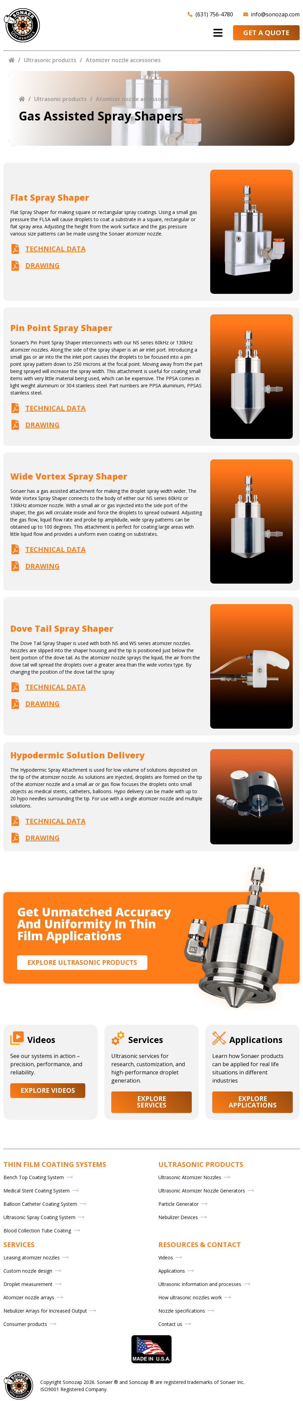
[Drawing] (15, 266)
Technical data (55, 248)
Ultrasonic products (50, 60)
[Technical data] (15, 249)
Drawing (42, 265)
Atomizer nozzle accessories (123, 60)
